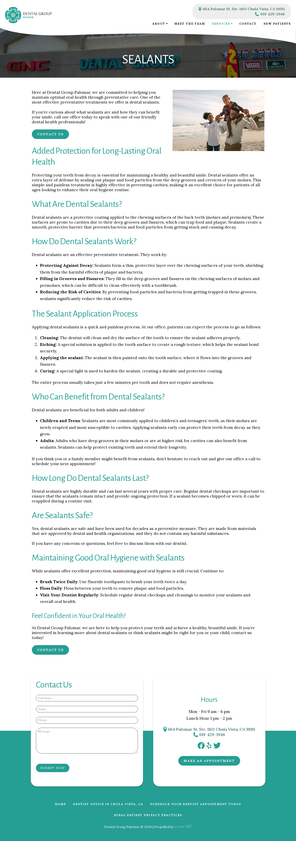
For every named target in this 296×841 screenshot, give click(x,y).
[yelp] (209, 747)
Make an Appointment (209, 761)
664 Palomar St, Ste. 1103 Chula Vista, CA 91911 (242, 9)
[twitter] (217, 746)
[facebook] (201, 747)
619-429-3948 (270, 14)
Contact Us (50, 134)
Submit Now (52, 768)
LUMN (183, 827)
